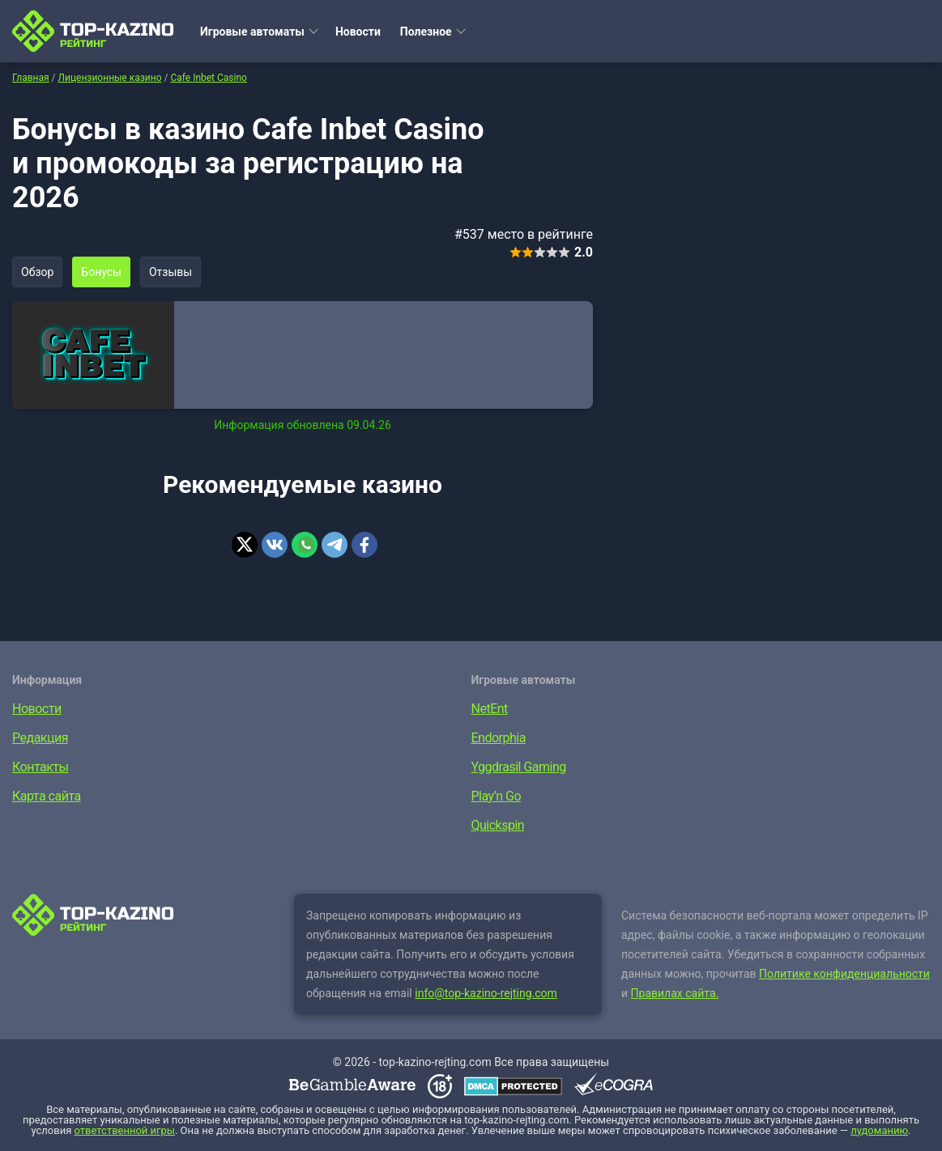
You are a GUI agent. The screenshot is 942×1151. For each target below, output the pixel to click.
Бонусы (101, 271)
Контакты (40, 767)
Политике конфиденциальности (844, 973)
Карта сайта (46, 796)
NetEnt (489, 708)
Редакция (40, 737)
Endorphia (498, 737)
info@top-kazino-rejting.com (486, 993)
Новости (358, 31)
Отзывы (170, 271)
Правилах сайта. (675, 993)
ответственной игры (125, 1130)
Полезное (426, 31)
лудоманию (879, 1130)
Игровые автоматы (252, 31)
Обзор (37, 271)
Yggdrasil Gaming (518, 767)
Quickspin (498, 825)
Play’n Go (496, 796)
